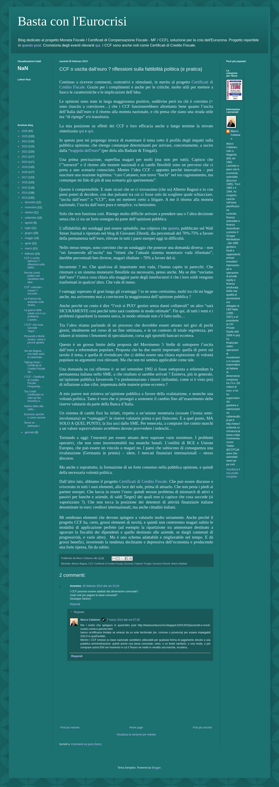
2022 (25, 151)
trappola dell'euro (84, 150)
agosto (29, 222)
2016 (25, 182)
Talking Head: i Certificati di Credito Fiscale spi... (34, 367)
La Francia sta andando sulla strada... (34, 302)
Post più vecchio (202, 727)
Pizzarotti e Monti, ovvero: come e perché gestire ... (34, 341)
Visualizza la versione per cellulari (136, 734)
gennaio (30, 432)
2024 (25, 141)
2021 (25, 156)
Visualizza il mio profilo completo (233, 473)
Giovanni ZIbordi (161, 563)
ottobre (29, 212)
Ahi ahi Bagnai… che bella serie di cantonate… (34, 354)
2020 (25, 162)
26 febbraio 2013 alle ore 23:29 (101, 586)
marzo (29, 248)
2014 (25, 192)
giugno (29, 233)
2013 (25, 197)
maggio (29, 238)
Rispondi (75, 604)
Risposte (79, 612)
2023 (25, 146)
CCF (90, 563)
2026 (25, 131)
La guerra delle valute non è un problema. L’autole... (34, 315)
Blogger (156, 767)
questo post (31, 45)
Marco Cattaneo (90, 619)
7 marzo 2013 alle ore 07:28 (123, 619)
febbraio (30, 253)
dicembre (30, 202)
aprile (28, 243)
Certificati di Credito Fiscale (143, 481)
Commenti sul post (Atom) (86, 744)
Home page (136, 727)
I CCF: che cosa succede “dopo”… (33, 328)
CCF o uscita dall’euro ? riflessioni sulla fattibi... (34, 263)
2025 (25, 136)
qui (97, 45)
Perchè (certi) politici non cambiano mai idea (34, 277)
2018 (25, 172)
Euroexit (129, 563)
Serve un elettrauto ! (32, 424)
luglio (28, 228)
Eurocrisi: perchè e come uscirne (34, 416)
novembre (31, 207)
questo (173, 228)
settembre (31, 217)
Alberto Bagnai (79, 563)
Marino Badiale (179, 563)
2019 (25, 167)
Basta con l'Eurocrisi (72, 21)
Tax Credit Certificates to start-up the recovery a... (33, 396)
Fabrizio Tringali (142, 563)
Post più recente (70, 727)
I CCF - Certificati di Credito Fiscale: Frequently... (34, 381)
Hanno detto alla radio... (33, 408)
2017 (25, 177)
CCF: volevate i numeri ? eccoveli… (33, 290)
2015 (25, 187)
